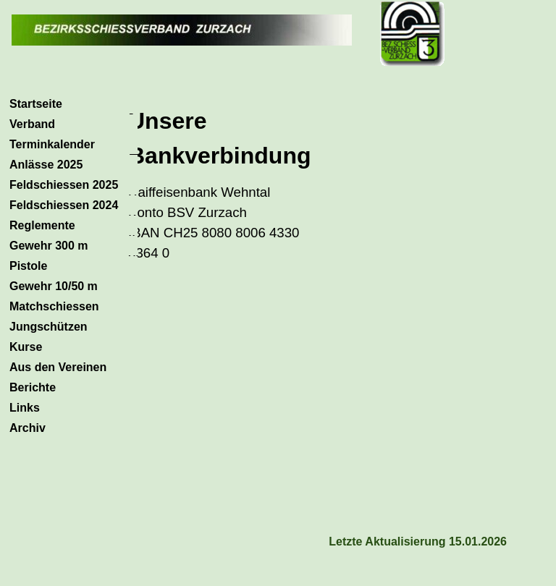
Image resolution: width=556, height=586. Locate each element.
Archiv (27, 428)
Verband (32, 124)
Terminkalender (52, 144)
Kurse (25, 347)
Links (24, 408)
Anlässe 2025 (46, 164)
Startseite (35, 104)
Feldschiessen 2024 (63, 205)
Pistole (28, 266)
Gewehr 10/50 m (53, 286)
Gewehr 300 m (48, 245)
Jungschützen (48, 326)
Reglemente (42, 225)
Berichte (32, 387)
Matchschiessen (54, 306)
